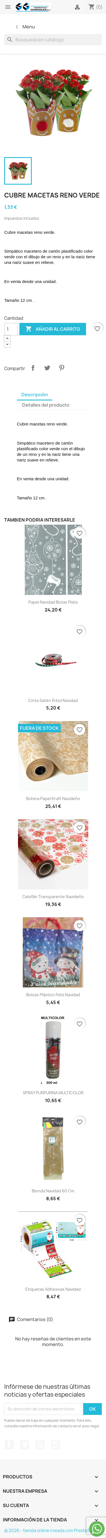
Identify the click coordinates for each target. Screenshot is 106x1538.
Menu (24, 27)
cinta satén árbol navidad (53, 700)
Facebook (9, 1444)
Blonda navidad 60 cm (53, 1190)
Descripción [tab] (34, 394)
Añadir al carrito (52, 329)
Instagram (55, 1444)
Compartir (33, 367)
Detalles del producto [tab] (45, 405)
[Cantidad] (11, 329)
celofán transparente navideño (53, 896)
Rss (40, 1444)
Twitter (24, 1444)
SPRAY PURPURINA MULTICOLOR (53, 1092)
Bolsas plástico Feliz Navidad (53, 994)
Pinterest (61, 367)
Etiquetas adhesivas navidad (53, 1289)
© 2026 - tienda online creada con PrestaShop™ (53, 1531)
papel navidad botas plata (53, 602)
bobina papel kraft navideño (53, 798)
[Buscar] (53, 39)
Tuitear (47, 367)
